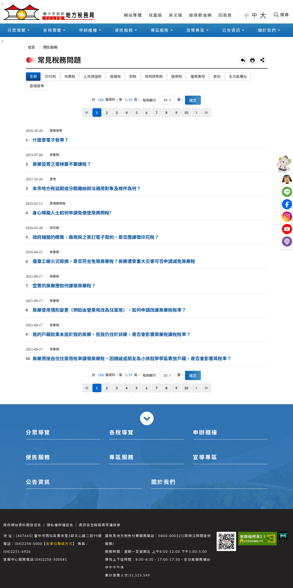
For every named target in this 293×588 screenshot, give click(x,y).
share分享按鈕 (262, 60)
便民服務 (124, 30)
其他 (216, 76)
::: (2, 4)
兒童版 (155, 15)
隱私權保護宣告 (60, 525)
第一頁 (86, 112)
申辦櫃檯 (88, 30)
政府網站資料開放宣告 (22, 525)
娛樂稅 (176, 76)
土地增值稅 (93, 76)
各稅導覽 (52, 30)
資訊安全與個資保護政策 (100, 525)
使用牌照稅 (154, 76)
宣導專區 (195, 30)
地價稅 (69, 76)
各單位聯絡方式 (59, 544)
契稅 (132, 76)
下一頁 (196, 112)
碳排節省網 (200, 15)
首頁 (31, 47)
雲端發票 (37, 86)
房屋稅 (115, 76)
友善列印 (252, 60)
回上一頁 (243, 60)
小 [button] (246, 15)
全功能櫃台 (238, 76)
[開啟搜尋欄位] (281, 14)
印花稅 (50, 76)
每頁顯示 (149, 100)
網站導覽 (133, 15)
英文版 (176, 15)
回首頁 (225, 15)
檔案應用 (197, 76)
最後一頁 (206, 112)
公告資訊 (231, 30)
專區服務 (160, 30)
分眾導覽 (16, 30)
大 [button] (263, 15)
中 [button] (255, 15)
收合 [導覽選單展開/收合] (147, 418)
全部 (33, 76)
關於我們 (267, 30)
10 (186, 113)
